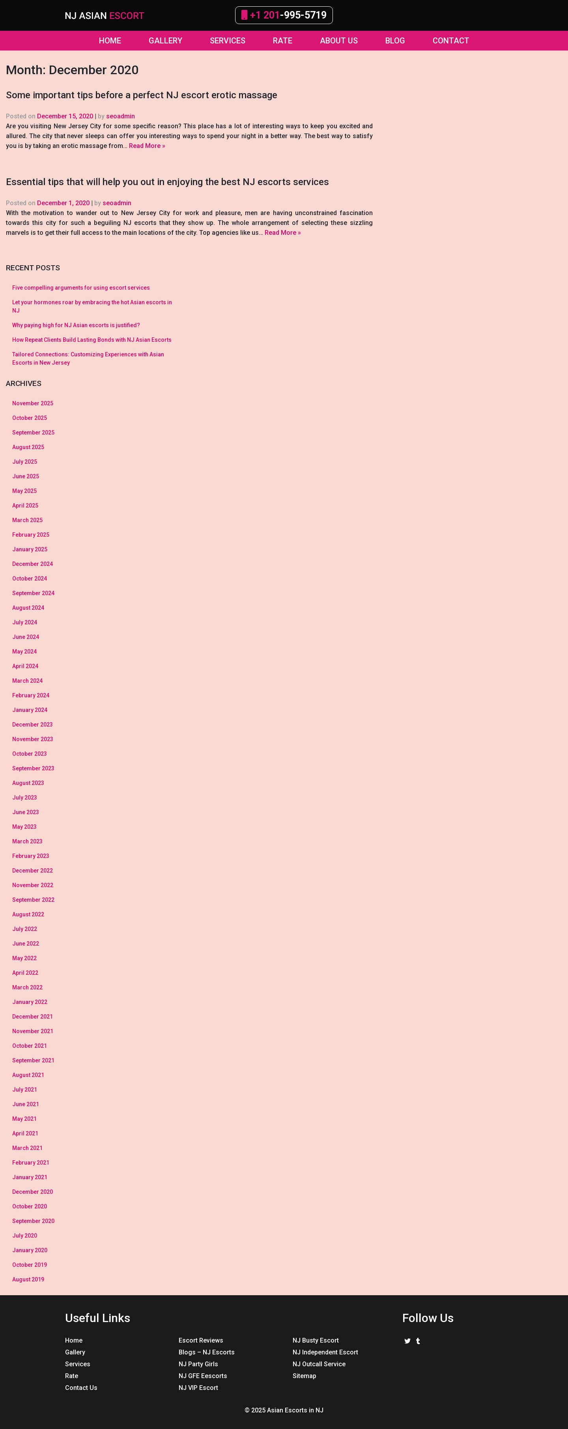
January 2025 (29, 549)
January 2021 (29, 1177)
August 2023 (28, 783)
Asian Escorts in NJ (295, 1410)
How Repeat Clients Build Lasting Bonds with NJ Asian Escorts (92, 340)
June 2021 (25, 1104)
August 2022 (28, 914)
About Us (339, 40)
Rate (282, 40)
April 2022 (25, 973)
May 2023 (24, 827)
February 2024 (30, 695)
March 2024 (27, 681)
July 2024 (24, 622)
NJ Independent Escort (325, 1352)
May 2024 (24, 651)
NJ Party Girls (198, 1364)
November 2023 (32, 739)
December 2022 (32, 870)
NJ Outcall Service (319, 1364)
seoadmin (120, 116)
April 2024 (25, 666)
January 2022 (29, 1002)
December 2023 (32, 724)
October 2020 (29, 1206)
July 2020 (24, 1235)
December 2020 (32, 1192)
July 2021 (24, 1089)
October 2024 (29, 578)
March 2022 (27, 987)
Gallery (75, 1352)
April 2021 (25, 1133)
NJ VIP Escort (198, 1388)
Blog (395, 40)
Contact (451, 40)
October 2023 (29, 754)
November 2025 (32, 403)
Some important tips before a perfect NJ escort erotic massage (141, 95)
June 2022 (25, 943)
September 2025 (33, 432)
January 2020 (29, 1250)
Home (110, 40)
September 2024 (33, 593)
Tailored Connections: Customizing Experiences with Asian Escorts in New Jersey (88, 358)
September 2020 (33, 1221)
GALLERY (165, 40)
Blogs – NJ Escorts (207, 1352)
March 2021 (27, 1148)
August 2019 (28, 1279)
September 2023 (33, 768)
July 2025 (24, 462)
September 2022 (33, 900)
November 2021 (32, 1031)
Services (227, 40)
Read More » (147, 146)
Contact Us (81, 1388)
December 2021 (32, 1016)
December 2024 (32, 564)
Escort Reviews (201, 1340)
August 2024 (28, 608)
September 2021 (33, 1060)
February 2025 (30, 535)
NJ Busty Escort (316, 1340)
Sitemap (304, 1376)
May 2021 (24, 1119)
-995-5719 (284, 15)
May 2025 (24, 491)
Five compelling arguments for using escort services (81, 288)
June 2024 (25, 637)
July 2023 (24, 797)
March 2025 (27, 520)
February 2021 (30, 1162)
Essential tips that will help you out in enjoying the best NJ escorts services (167, 181)
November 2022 (32, 885)
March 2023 (27, 841)
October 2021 (29, 1046)
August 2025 (28, 447)
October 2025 (29, 418)
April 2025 (25, 505)
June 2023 (25, 812)
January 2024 (29, 710)
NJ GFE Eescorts (203, 1376)
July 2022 (24, 929)
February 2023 (30, 856)
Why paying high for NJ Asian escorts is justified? (76, 325)
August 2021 (28, 1075)
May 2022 (24, 958)
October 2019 (29, 1265)
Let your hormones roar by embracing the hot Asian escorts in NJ (92, 306)
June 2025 (25, 476)
